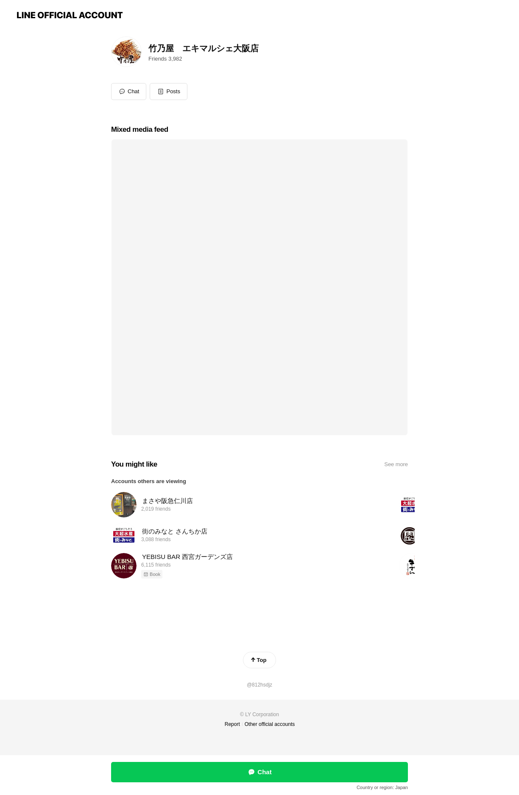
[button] (168, 91)
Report (232, 724)
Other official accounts (270, 724)
